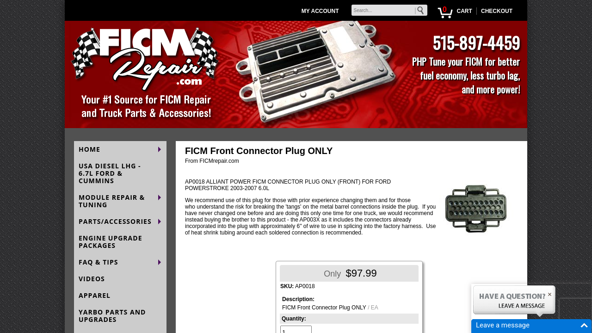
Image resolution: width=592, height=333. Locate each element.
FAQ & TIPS (98, 262)
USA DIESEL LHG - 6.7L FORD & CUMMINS (110, 173)
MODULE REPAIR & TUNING (112, 201)
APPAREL (95, 295)
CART (464, 11)
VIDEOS (92, 278)
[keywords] (389, 10)
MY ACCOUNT (320, 11)
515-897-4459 (476, 42)
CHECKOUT (496, 11)
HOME (89, 149)
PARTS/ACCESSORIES (115, 221)
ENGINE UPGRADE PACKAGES (110, 242)
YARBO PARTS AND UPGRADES (112, 316)
